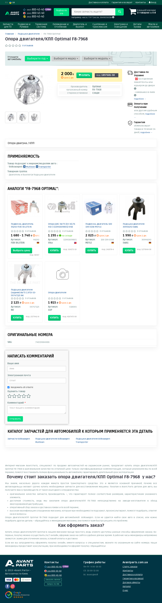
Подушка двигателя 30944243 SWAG (133, 225)
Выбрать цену (21, 250)
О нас (125, 590)
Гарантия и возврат (122, 2)
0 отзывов (27, 45)
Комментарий (16, 402)
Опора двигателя (57, 292)
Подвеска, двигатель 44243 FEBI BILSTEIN (22, 225)
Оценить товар (16, 391)
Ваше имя (13, 363)
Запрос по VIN (53, 584)
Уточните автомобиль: (15, 58)
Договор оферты (131, 582)
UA (12, 2)
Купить (84, 75)
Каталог (127, 586)
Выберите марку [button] (66, 58)
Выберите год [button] (37, 58)
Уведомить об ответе (20, 387)
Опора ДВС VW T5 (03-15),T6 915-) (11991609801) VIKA (61, 225)
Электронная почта (19, 375)
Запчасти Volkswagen (19, 438)
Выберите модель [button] (97, 58)
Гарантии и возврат (133, 578)
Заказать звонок (52, 579)
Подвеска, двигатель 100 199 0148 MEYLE (98, 225)
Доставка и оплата (99, 2)
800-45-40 (34, 9)
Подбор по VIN (61, 12)
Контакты (140, 2)
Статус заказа (130, 566)
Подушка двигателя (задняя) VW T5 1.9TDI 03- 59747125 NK (23, 292)
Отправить (15, 418)
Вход (152, 2)
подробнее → (140, 99)
